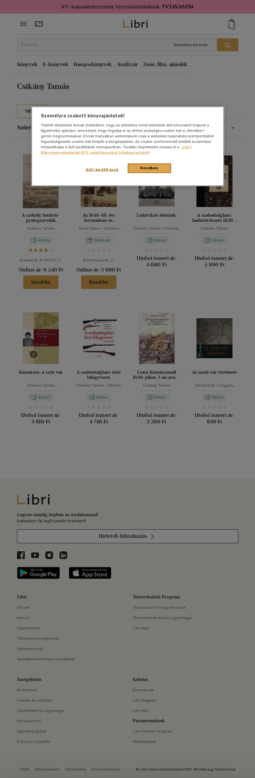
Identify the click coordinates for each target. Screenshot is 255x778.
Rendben (149, 168)
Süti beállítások (102, 169)
